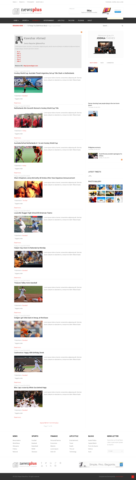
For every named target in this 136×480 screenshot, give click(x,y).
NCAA (33, 449)
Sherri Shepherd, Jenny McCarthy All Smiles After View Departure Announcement (44, 178)
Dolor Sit (53, 452)
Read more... (18, 103)
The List (71, 449)
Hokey (24, 131)
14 (53, 423)
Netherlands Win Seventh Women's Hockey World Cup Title (36, 108)
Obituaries (16, 446)
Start (41, 423)
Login (121, 2)
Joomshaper (119, 476)
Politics (15, 449)
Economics (54, 443)
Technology (72, 452)
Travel (71, 443)
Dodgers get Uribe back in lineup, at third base (31, 318)
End (57, 423)
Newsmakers (17, 440)
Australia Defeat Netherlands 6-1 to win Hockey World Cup (36, 143)
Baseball (24, 96)
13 (51, 423)
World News (16, 443)
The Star (24, 200)
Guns (89, 452)
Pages (14, 2)
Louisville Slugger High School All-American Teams (33, 213)
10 (47, 423)
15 (54, 423)
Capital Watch (92, 443)
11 (48, 423)
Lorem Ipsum (54, 449)
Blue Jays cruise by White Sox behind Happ (30, 388)
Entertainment (73, 440)
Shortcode (39, 2)
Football (34, 440)
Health (71, 446)
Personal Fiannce (56, 440)
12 (50, 423)
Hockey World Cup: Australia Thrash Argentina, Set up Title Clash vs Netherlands (44, 73)
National (15, 452)
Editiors (90, 449)
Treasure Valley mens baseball (25, 283)
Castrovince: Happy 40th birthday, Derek (29, 353)
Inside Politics (92, 440)
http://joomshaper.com (31, 66)
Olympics (34, 452)
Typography (30, 2)
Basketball (35, 446)
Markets (53, 446)
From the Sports (93, 446)
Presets (21, 2)
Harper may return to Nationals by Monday (30, 248)
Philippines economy (94, 147)
